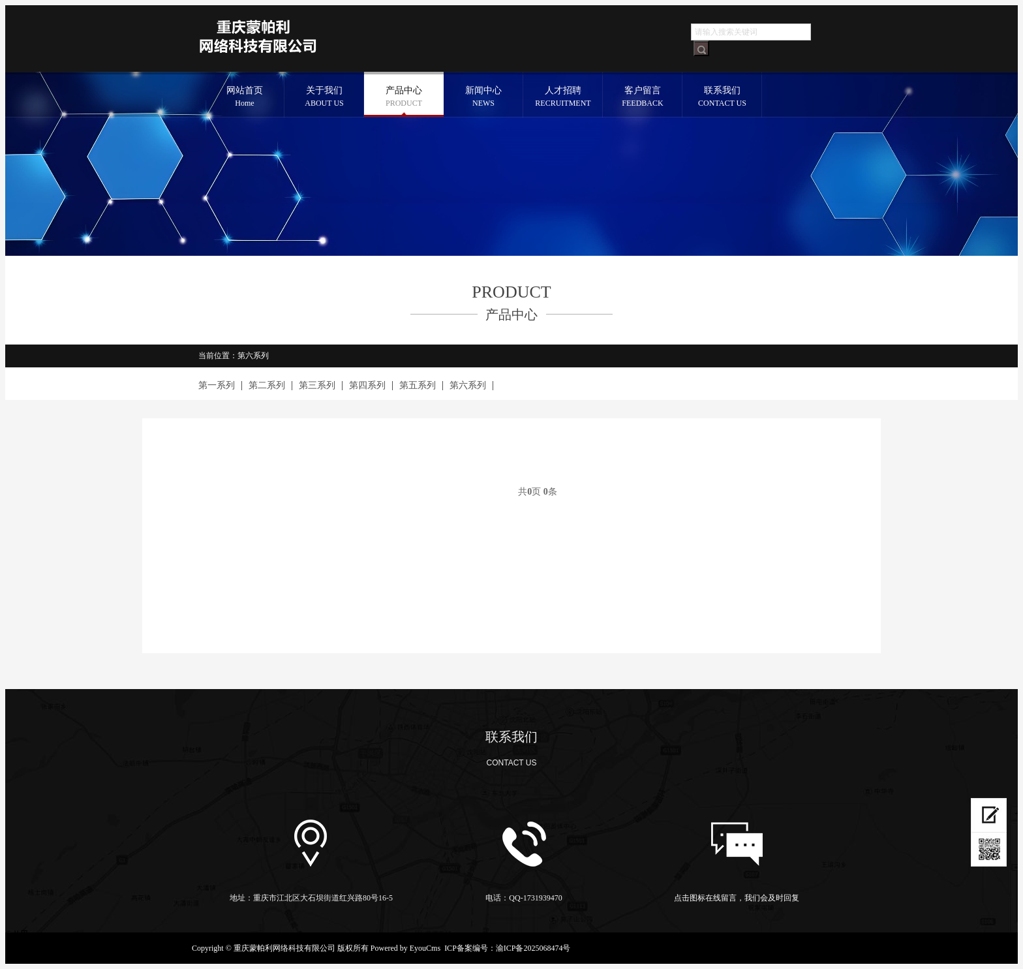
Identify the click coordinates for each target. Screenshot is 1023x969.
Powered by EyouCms (404, 948)
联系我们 (722, 97)
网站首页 (244, 97)
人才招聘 (563, 97)
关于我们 (324, 97)
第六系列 (468, 385)
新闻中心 (483, 97)
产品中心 (404, 97)
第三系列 (317, 385)
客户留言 (642, 97)
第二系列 (267, 385)
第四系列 (367, 385)
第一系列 (216, 385)
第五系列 (417, 385)
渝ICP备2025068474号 (533, 948)
